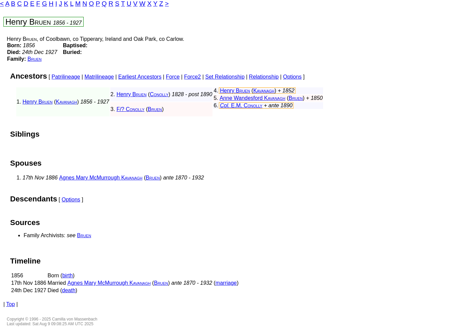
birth (67, 275)
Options (292, 77)
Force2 (192, 77)
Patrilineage (66, 77)
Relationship (264, 77)
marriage (226, 283)
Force (173, 77)
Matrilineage (99, 77)
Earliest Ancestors (140, 77)
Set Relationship (225, 77)
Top (10, 304)
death (69, 290)
